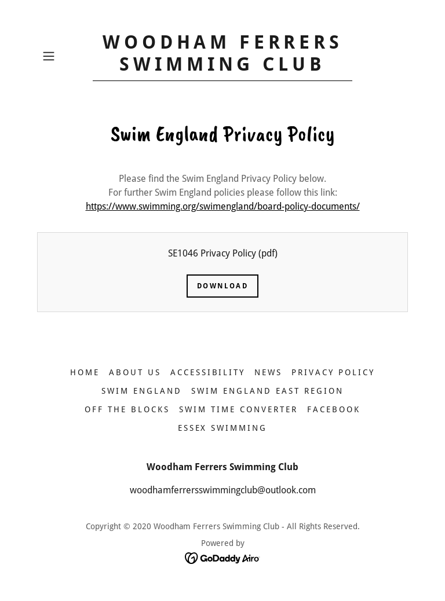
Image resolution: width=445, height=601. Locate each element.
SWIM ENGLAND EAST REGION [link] (267, 390)
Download (223, 286)
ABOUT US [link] (135, 372)
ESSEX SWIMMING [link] (223, 428)
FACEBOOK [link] (333, 409)
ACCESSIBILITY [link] (208, 372)
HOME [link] (85, 372)
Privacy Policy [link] (333, 372)
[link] (222, 67)
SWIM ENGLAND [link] (141, 390)
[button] (65, 56)
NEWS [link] (268, 372)
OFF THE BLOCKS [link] (127, 409)
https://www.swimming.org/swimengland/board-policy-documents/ (223, 206)
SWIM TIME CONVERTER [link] (238, 409)
